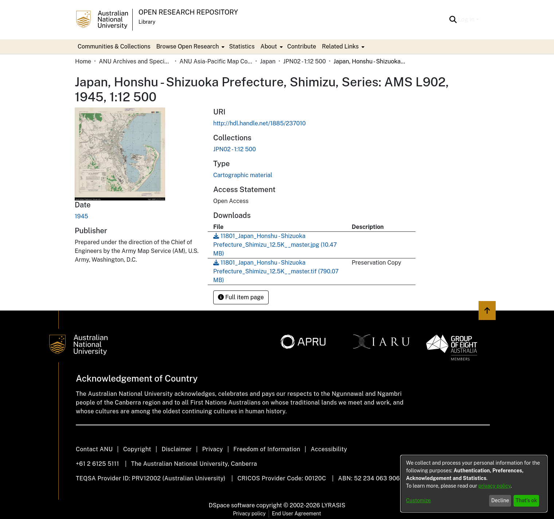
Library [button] (146, 22)
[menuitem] (189, 46)
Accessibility (329, 449)
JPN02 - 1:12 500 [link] (304, 61)
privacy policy (495, 486)
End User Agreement (296, 513)
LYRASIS (333, 505)
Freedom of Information (266, 449)
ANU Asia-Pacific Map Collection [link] (215, 61)
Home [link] (83, 61)
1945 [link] (81, 216)
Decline (500, 500)
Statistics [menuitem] (241, 46)
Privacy (212, 449)
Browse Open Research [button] (187, 46)
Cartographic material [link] (242, 175)
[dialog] (474, 484)
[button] (453, 19)
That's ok (526, 500)
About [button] (269, 46)
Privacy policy (249, 513)
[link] (234, 149)
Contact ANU (94, 449)
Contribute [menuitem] (301, 46)
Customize (418, 500)
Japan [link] (268, 61)
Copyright (137, 449)
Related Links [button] (340, 46)
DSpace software (232, 505)
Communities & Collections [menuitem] (114, 46)
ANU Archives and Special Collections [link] (135, 61)
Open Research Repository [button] (188, 12)
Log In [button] (467, 19)
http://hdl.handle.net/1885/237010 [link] (259, 123)
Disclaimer (176, 449)
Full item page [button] (241, 297)
